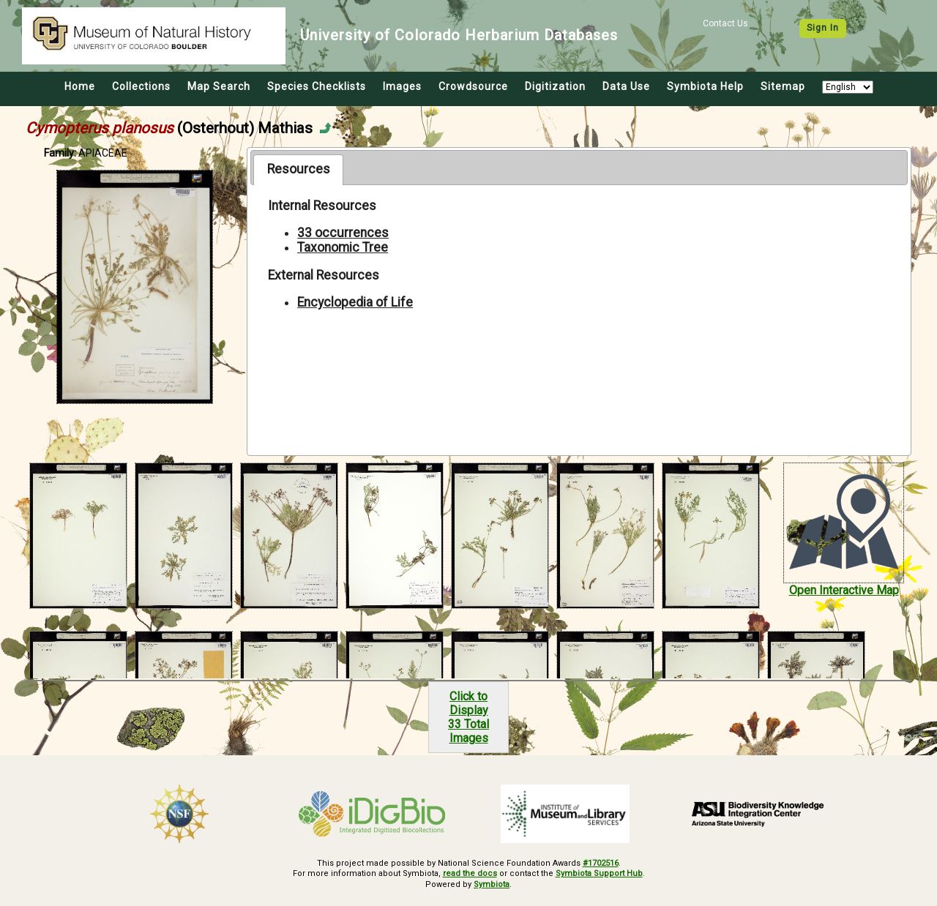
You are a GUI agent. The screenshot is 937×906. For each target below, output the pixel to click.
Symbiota (491, 884)
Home (79, 86)
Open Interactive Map (844, 590)
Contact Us (725, 23)
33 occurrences (343, 232)
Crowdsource (473, 86)
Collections (141, 86)
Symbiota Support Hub (599, 873)
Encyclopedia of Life (355, 302)
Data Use (626, 86)
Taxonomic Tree (342, 247)
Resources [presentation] (298, 169)
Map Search (218, 86)
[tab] (298, 169)
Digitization (555, 86)
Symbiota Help (705, 86)
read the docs (470, 873)
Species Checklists (316, 86)
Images (402, 86)
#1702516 (601, 863)
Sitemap (783, 86)
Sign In (823, 28)
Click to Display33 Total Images (468, 717)
